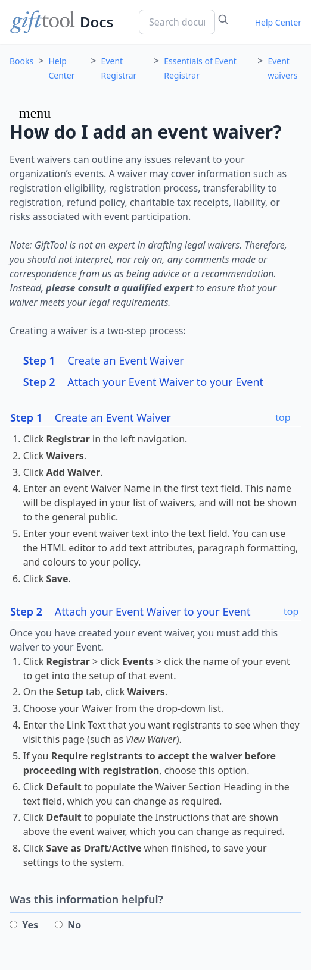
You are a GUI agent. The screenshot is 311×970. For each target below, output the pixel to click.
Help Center (278, 22)
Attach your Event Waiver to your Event (143, 382)
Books (21, 61)
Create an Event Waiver (103, 360)
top (282, 417)
